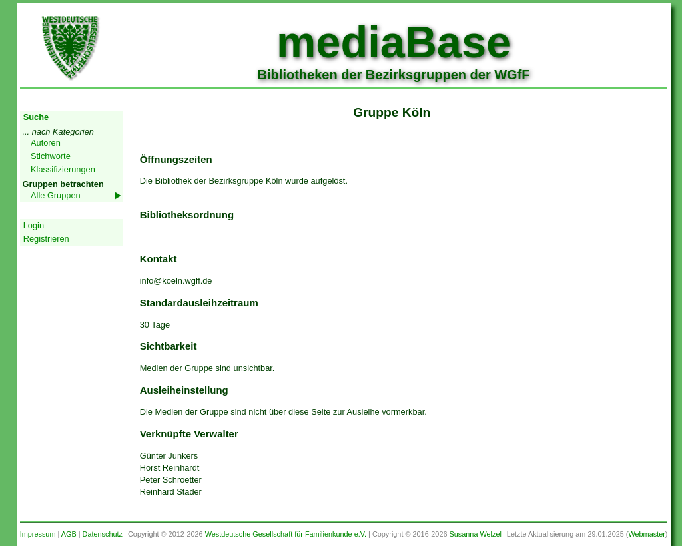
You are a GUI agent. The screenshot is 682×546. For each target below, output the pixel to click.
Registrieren (46, 239)
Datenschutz (103, 534)
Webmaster (646, 534)
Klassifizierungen (63, 169)
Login (33, 225)
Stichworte (51, 156)
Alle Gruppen (56, 195)
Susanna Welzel (476, 534)
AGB (69, 534)
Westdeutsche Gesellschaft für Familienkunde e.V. (285, 534)
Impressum (38, 534)
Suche (36, 117)
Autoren (46, 143)
